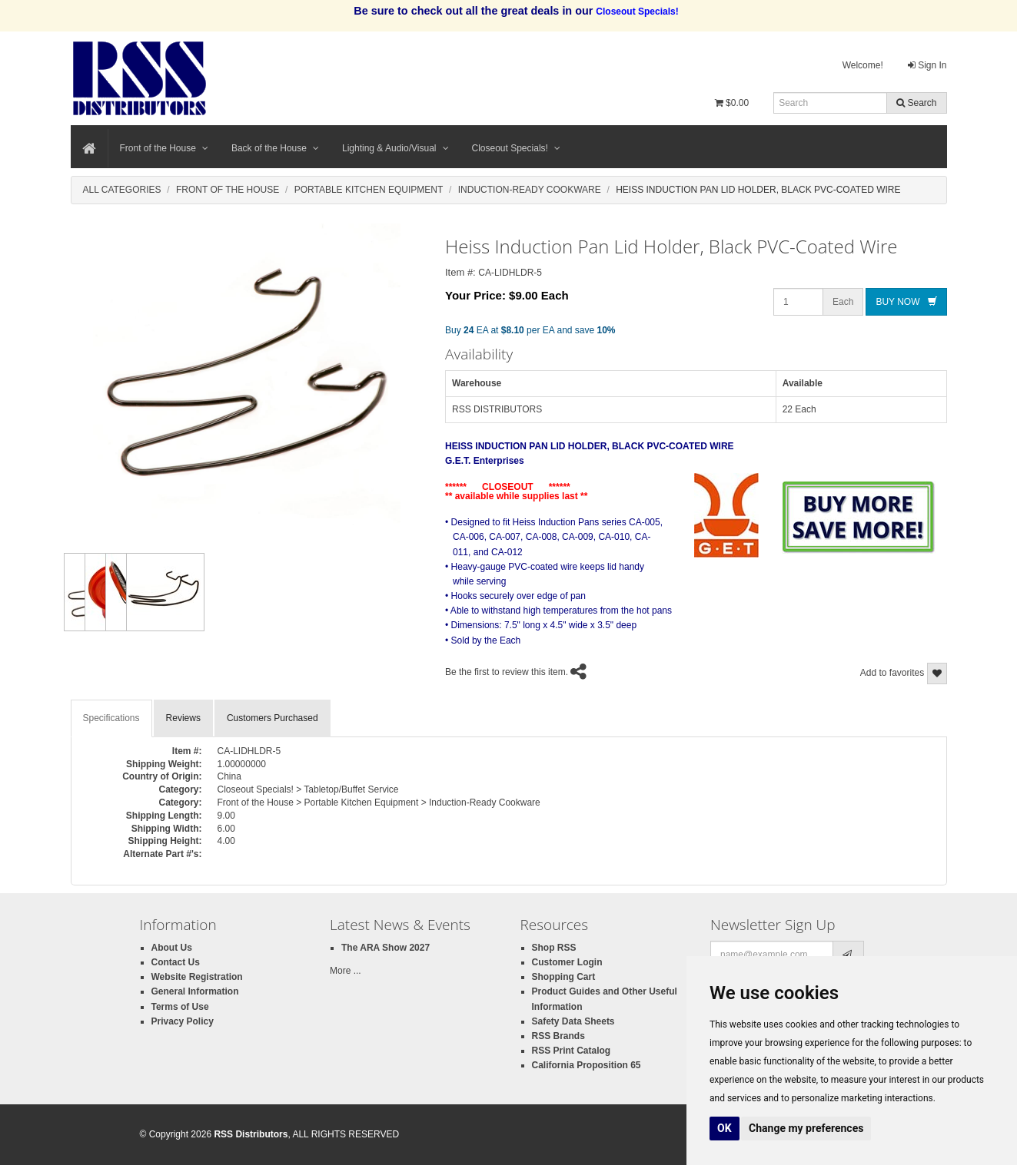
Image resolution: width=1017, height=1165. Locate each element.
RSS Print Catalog (571, 1050)
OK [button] (724, 1128)
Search (916, 103)
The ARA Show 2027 (385, 947)
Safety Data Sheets (573, 1021)
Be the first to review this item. (506, 672)
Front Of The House (227, 189)
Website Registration (197, 976)
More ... (345, 970)
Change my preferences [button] (806, 1128)
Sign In (927, 65)
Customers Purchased (272, 718)
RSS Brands (558, 1036)
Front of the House (164, 148)
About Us (171, 947)
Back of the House (275, 148)
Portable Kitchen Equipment (369, 189)
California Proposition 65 (586, 1065)
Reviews (183, 718)
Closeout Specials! (516, 148)
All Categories (122, 189)
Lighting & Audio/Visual (395, 148)
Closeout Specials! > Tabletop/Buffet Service (308, 789)
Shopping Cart (564, 976)
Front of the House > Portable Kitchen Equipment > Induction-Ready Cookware (379, 802)
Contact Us (175, 962)
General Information (195, 991)
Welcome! (863, 65)
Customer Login (567, 962)
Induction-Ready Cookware (529, 189)
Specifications (111, 718)
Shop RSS (554, 947)
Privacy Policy (182, 1021)
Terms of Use (180, 1006)
